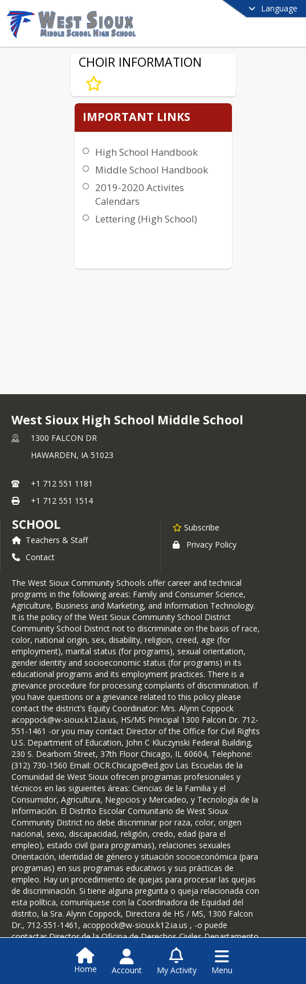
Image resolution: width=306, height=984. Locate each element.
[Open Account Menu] (127, 961)
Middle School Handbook (151, 169)
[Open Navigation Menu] (221, 961)
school (36, 524)
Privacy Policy (204, 544)
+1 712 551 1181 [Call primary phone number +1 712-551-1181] (62, 483)
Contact (33, 557)
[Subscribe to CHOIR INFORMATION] (94, 84)
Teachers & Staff (50, 539)
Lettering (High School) (146, 218)
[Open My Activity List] (177, 961)
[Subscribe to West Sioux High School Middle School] (196, 527)
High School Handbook (146, 152)
